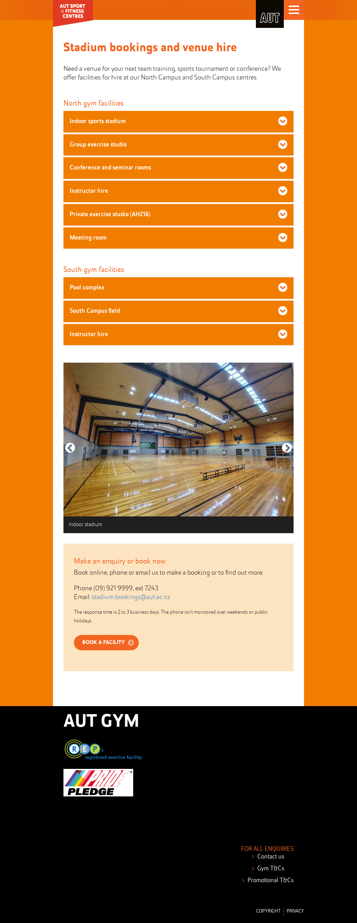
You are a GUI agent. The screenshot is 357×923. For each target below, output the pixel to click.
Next (287, 452)
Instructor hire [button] (89, 191)
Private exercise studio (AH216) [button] (110, 214)
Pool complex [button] (87, 288)
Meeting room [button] (88, 238)
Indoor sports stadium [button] (98, 121)
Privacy (295, 911)
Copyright (268, 911)
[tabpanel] (178, 448)
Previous (70, 452)
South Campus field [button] (95, 311)
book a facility (103, 642)
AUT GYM (101, 722)
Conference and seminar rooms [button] (110, 168)
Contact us (270, 857)
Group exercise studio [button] (98, 145)
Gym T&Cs (270, 868)
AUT (270, 14)
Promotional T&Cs (271, 880)
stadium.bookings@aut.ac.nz (131, 597)
